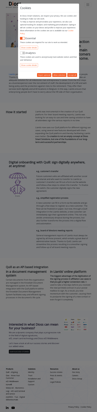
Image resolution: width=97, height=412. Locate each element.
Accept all (72, 75)
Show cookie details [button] (29, 47)
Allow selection (59, 75)
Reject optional (44, 75)
